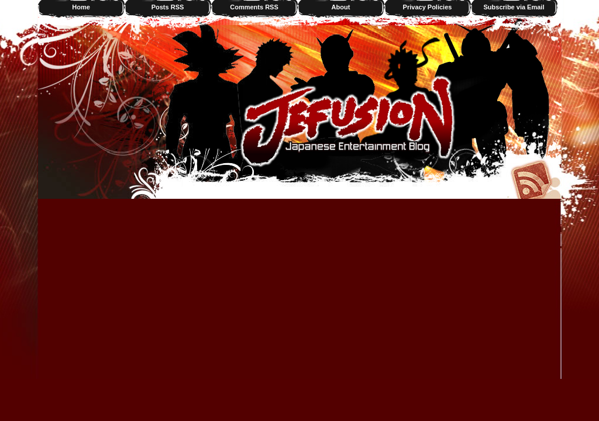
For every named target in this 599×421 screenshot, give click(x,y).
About (341, 7)
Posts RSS (168, 7)
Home (81, 7)
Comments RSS (254, 7)
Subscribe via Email (514, 7)
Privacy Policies (427, 7)
